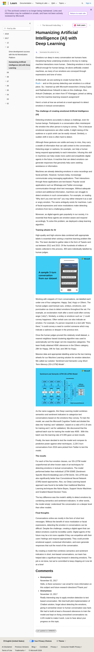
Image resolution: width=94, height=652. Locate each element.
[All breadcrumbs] (38, 25)
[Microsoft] (4, 3)
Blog (33, 647)
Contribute (44, 647)
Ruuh (38, 83)
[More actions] (90, 25)
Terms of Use (7, 650)
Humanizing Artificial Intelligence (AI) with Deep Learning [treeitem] (19, 65)
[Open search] (82, 3)
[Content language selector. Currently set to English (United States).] (14, 641)
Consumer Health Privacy (70, 647)
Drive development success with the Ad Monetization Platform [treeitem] (19, 55)
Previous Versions (22, 647)
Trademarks (19, 650)
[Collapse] (30, 23)
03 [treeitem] (8, 99)
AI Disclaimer (7, 647)
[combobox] (17, 28)
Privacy (53, 647)
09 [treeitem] (8, 72)
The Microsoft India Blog (51, 25)
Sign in (88, 3)
